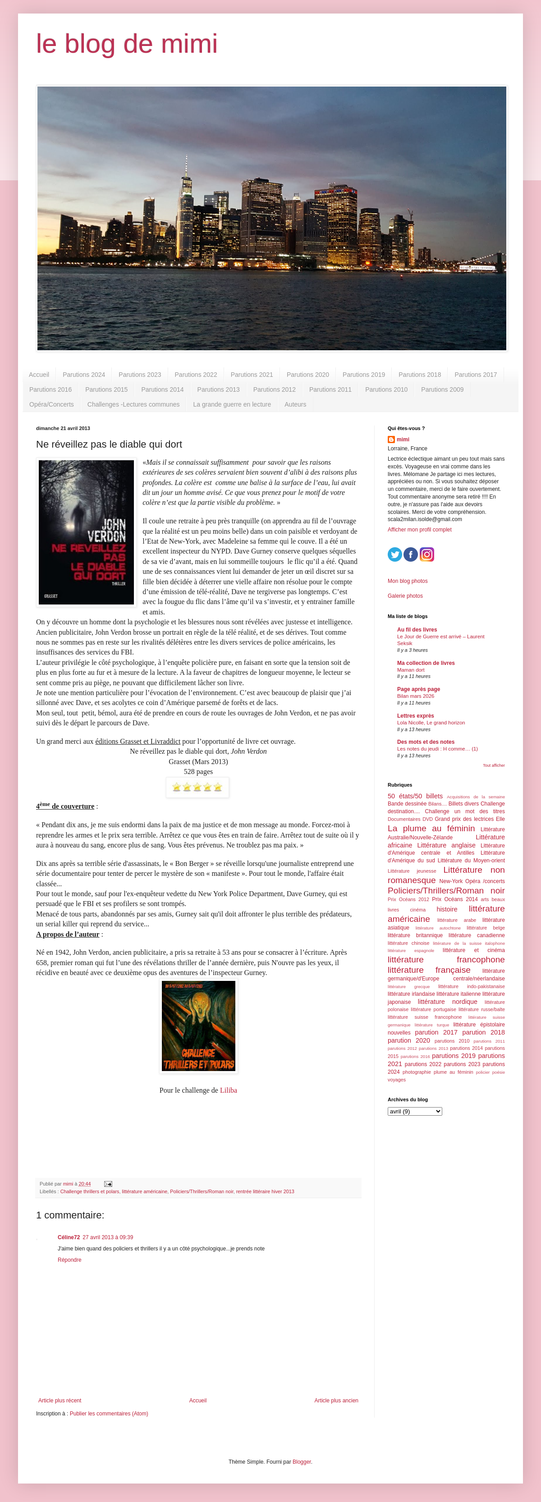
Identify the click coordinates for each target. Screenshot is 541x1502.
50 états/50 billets (415, 796)
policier (483, 1072)
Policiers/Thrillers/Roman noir (201, 1191)
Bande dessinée (407, 804)
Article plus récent (59, 1400)
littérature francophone (446, 959)
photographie (417, 1072)
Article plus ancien (336, 1400)
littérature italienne (458, 994)
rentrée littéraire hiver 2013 (265, 1191)
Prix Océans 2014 (455, 899)
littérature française (429, 970)
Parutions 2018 (420, 374)
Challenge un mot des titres (465, 811)
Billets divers (464, 804)
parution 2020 (409, 1040)
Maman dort (411, 670)
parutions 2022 (423, 1064)
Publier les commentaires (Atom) (109, 1413)
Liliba (228, 1090)
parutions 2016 (415, 1056)
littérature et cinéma (474, 950)
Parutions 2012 (274, 389)
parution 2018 (484, 1032)
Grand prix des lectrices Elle (470, 819)
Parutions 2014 (162, 389)
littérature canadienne (477, 935)
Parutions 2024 (84, 374)
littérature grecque (409, 986)
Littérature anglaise (446, 845)
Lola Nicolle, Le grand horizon (431, 722)
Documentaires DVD (410, 819)
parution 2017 (436, 1032)
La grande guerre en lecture (232, 404)
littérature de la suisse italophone (469, 943)
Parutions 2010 (386, 389)
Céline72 (69, 1237)
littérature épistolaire (479, 1024)
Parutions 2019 (364, 374)
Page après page (418, 689)
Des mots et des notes (425, 742)
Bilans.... (437, 803)
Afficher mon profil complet (420, 530)
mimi (403, 439)
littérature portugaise (433, 1009)
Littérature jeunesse (412, 871)
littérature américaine (144, 1191)
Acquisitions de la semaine (476, 796)
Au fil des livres (417, 630)
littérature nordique (447, 1001)
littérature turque (432, 1024)
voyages (397, 1079)
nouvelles (399, 1033)
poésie (498, 1072)
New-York (451, 881)
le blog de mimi (127, 43)
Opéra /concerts (485, 881)
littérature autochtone (438, 927)
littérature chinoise (408, 943)
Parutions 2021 (252, 374)
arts (485, 899)
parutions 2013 (433, 1048)
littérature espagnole (411, 950)
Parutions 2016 (50, 389)
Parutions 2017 (475, 374)
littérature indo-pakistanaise (471, 986)
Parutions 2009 (442, 389)
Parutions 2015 (106, 389)
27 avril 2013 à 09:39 (108, 1237)
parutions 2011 (489, 1041)
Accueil (39, 374)
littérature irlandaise (411, 994)
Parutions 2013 (218, 389)
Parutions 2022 (196, 374)
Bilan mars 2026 (415, 696)
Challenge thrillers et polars (89, 1191)
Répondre (70, 1260)
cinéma (418, 909)
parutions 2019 (454, 1055)
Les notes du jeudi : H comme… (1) (437, 748)
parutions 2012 (402, 1048)
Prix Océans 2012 (408, 899)
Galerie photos (405, 596)
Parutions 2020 (308, 374)
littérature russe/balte (481, 1009)
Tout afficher (494, 765)
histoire (446, 909)
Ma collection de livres (426, 663)
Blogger (302, 1462)
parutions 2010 (452, 1041)
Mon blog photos (408, 581)
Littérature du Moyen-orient (471, 860)
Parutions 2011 (330, 389)
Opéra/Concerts (51, 404)
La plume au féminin (431, 828)
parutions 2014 (466, 1048)
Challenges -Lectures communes (133, 404)
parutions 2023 (462, 1064)
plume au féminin (453, 1072)
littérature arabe (456, 920)
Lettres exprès (415, 716)
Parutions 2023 (140, 374)
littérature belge (486, 927)
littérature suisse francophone (425, 1017)
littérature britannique (415, 935)
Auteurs (295, 404)
